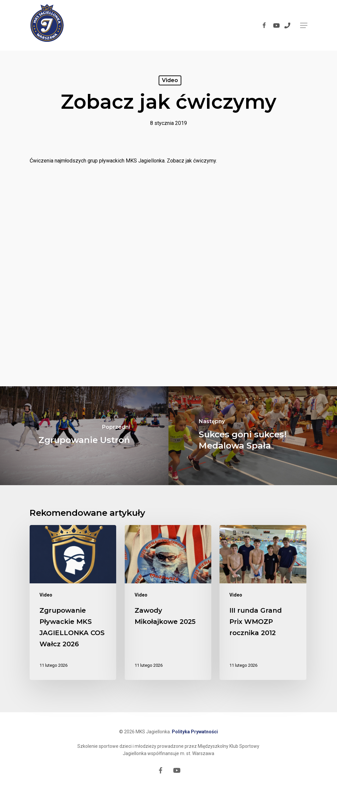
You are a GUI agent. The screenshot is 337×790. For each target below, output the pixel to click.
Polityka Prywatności (195, 731)
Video (170, 80)
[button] (303, 25)
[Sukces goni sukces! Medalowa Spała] (252, 435)
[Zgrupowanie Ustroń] (84, 435)
